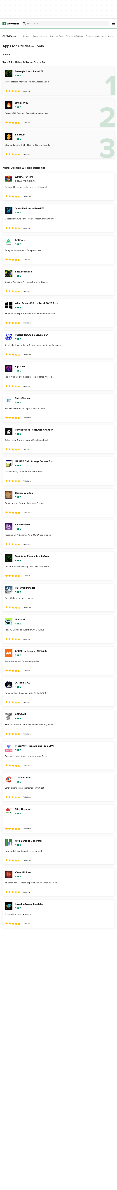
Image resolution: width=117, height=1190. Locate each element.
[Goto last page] (109, 934)
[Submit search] (24, 23)
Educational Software (74, 36)
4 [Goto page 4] (29, 934)
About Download (50, 1184)
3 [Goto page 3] (21, 934)
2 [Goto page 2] (13, 934)
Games (111, 36)
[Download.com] (10, 23)
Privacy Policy (87, 1184)
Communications (40, 36)
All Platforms (10, 36)
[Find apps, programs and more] (65, 23)
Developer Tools (56, 36)
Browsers (26, 36)
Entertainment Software (96, 36)
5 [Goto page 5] (38, 934)
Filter (6, 54)
